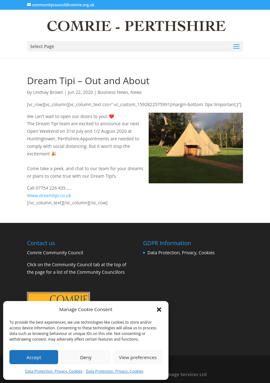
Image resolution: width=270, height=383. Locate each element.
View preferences (138, 357)
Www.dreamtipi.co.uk (49, 195)
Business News (113, 92)
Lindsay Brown (48, 92)
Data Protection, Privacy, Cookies (54, 371)
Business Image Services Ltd (176, 374)
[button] (159, 309)
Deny (85, 357)
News (136, 92)
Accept (33, 357)
